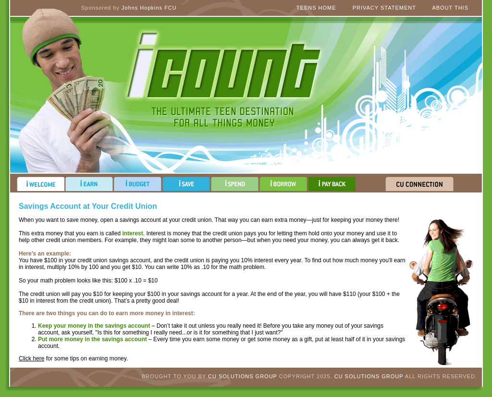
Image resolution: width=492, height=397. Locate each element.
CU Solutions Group (242, 376)
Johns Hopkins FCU (149, 8)
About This (450, 8)
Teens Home (316, 8)
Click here (31, 358)
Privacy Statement (384, 8)
